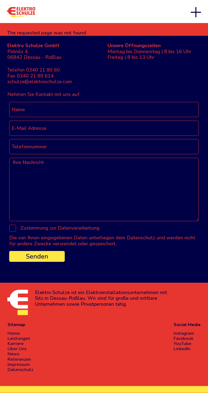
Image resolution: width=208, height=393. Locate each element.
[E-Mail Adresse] (104, 128)
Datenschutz (20, 369)
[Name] (104, 109)
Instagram (184, 333)
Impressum (19, 364)
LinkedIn (182, 348)
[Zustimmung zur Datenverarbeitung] (12, 228)
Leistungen (19, 338)
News (13, 353)
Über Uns (17, 348)
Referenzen (19, 359)
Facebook (183, 338)
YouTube (182, 343)
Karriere (16, 343)
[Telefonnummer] (104, 146)
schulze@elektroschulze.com (39, 81)
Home (14, 333)
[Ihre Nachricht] (104, 189)
